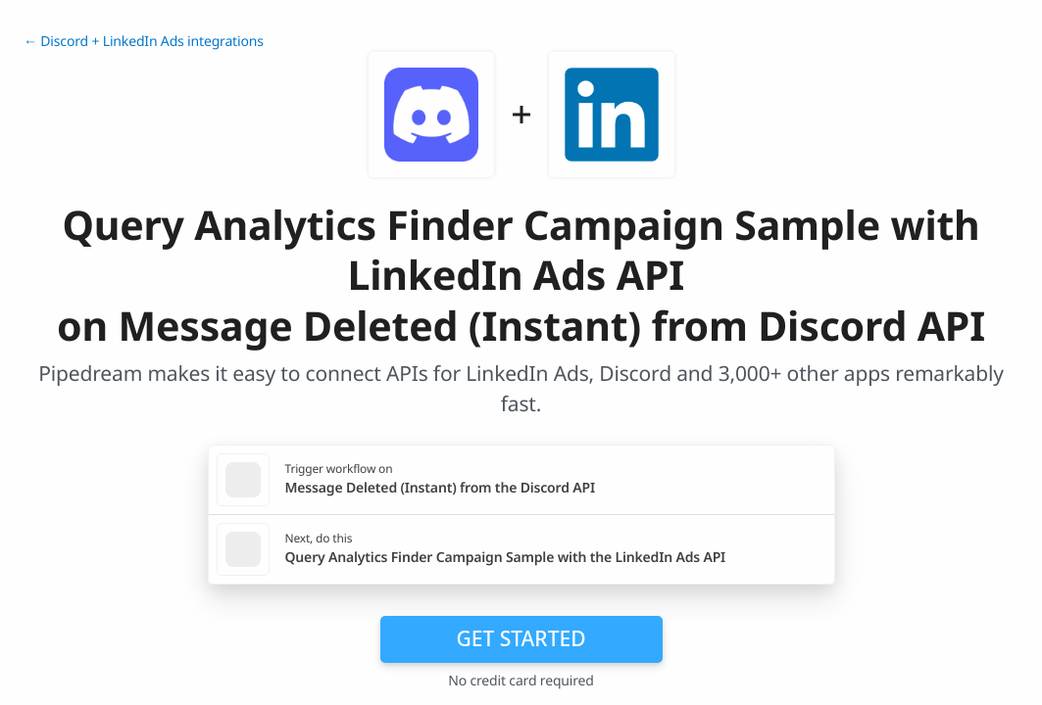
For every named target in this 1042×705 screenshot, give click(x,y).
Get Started (521, 638)
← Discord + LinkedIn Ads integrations (144, 41)
